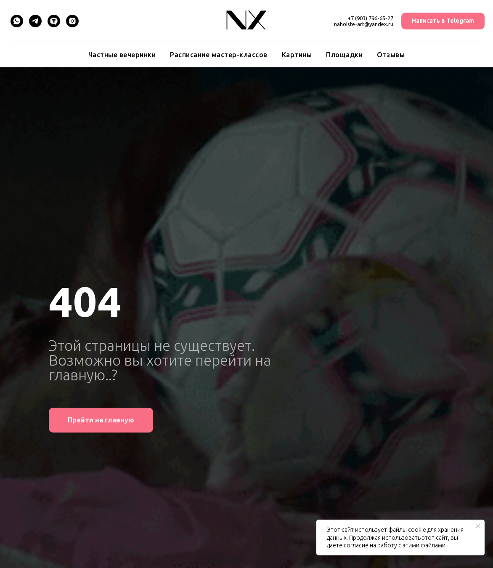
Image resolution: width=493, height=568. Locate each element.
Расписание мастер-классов (219, 54)
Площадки (344, 54)
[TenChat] (54, 21)
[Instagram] (72, 21)
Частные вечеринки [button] (122, 54)
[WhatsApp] (17, 21)
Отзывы (391, 54)
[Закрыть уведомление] (478, 526)
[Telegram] (35, 21)
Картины (297, 54)
